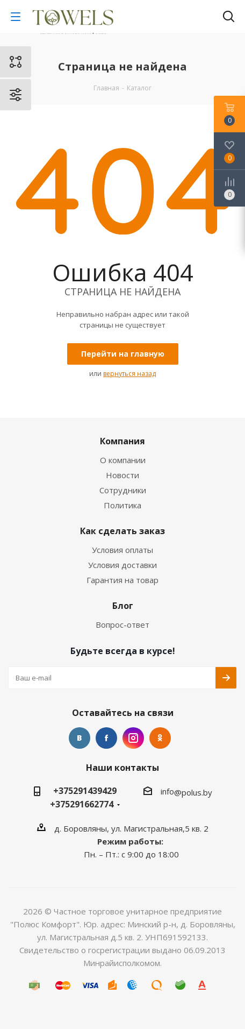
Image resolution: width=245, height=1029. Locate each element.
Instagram (133, 738)
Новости (122, 475)
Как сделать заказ (122, 531)
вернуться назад (129, 373)
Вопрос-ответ (122, 624)
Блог (122, 606)
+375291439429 (85, 791)
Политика (122, 505)
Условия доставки (122, 564)
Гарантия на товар (122, 579)
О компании (123, 460)
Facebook (106, 738)
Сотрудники (122, 490)
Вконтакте (79, 738)
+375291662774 (81, 804)
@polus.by (193, 792)
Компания (122, 441)
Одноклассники (160, 738)
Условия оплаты (122, 549)
